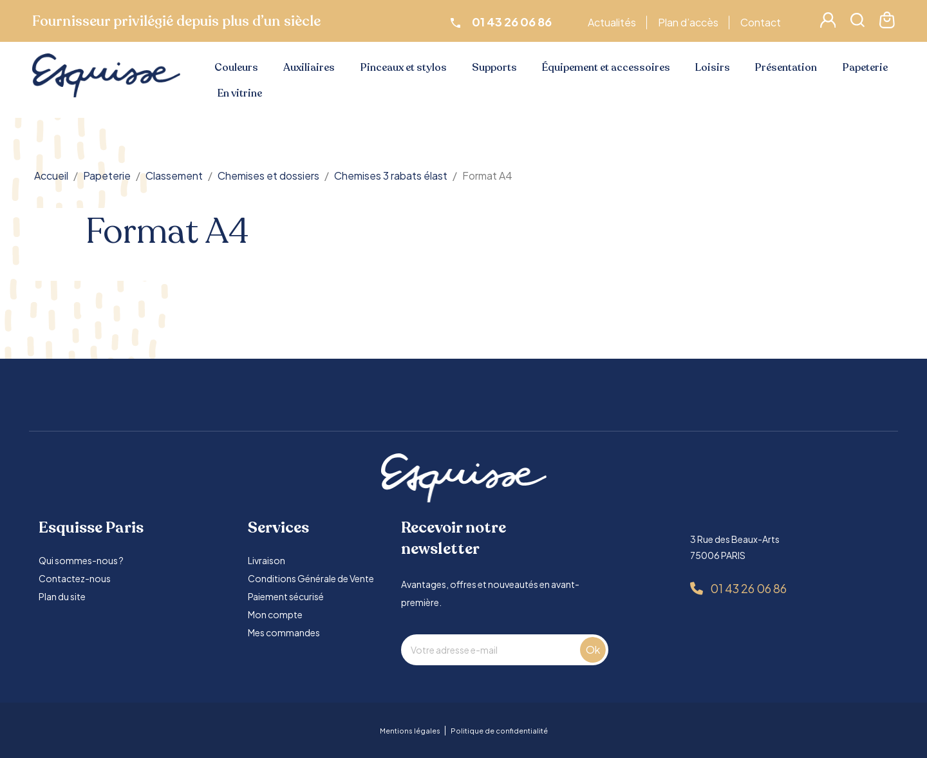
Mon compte (275, 614)
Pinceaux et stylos (403, 68)
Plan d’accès (690, 22)
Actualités (614, 22)
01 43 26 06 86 (748, 588)
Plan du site (62, 596)
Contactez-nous (75, 578)
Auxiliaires (309, 68)
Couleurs (236, 68)
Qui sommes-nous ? (81, 560)
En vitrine (240, 93)
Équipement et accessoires (606, 68)
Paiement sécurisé (286, 596)
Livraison (266, 560)
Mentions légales (410, 730)
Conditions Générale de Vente (311, 578)
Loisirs (712, 68)
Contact (762, 22)
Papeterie (865, 68)
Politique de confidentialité (499, 730)
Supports (494, 68)
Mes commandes (284, 632)
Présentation (786, 68)
